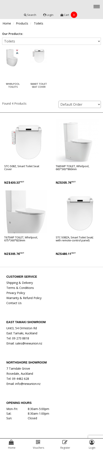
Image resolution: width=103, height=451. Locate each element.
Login (48, 15)
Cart (68, 15)
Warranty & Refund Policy (24, 298)
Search (30, 15)
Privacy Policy (15, 293)
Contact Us (14, 303)
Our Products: (12, 34)
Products (22, 23)
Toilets (38, 23)
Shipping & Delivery (19, 283)
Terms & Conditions (20, 288)
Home (7, 23)
